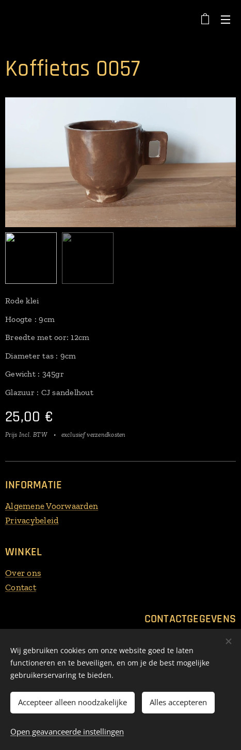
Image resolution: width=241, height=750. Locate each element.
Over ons (23, 573)
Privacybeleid (31, 520)
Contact (20, 587)
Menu (225, 19)
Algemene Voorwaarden (51, 506)
